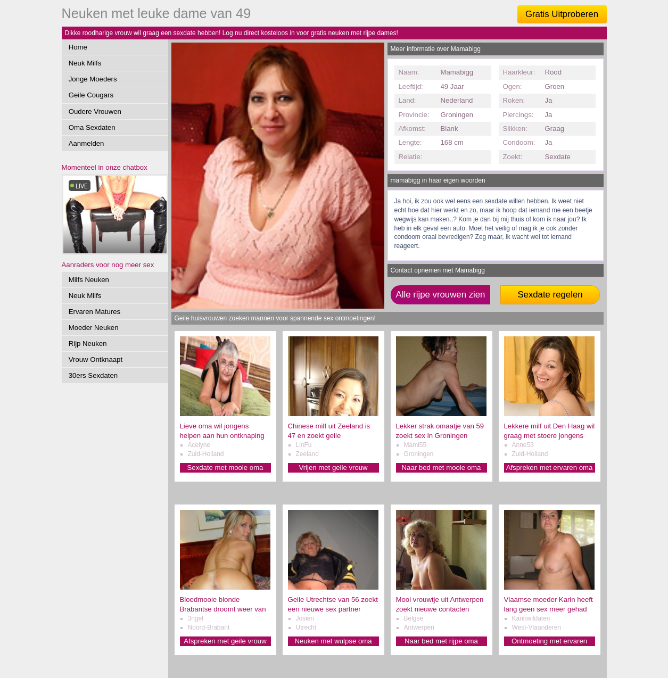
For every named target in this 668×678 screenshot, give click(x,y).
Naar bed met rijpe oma (441, 641)
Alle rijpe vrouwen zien (440, 295)
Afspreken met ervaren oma (549, 468)
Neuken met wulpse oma (333, 641)
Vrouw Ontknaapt (95, 359)
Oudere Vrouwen (95, 111)
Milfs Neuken (89, 280)
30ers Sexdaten (93, 375)
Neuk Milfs (85, 63)
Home (78, 47)
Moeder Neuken (94, 328)
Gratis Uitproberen (561, 14)
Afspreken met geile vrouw (225, 641)
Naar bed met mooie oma (441, 468)
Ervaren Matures (94, 312)
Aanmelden (86, 143)
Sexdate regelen (549, 295)
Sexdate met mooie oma (225, 468)
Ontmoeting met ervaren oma (549, 641)
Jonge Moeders (93, 79)
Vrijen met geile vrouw (333, 468)
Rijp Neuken (88, 344)
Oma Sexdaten (92, 127)
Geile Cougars (91, 95)
